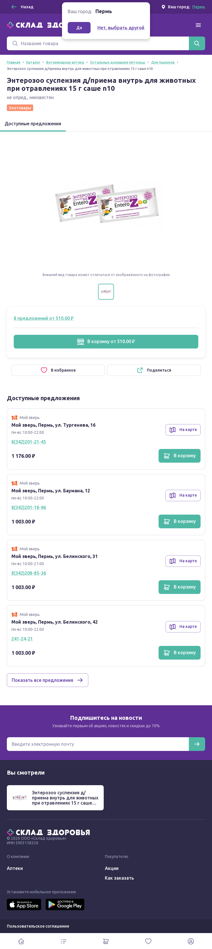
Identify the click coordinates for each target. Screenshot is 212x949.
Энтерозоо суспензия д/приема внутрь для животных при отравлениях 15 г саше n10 (65, 800)
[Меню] (198, 25)
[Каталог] (63, 941)
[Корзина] (106, 941)
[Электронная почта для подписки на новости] (98, 744)
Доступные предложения (33, 123)
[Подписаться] (197, 744)
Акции (112, 868)
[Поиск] (98, 43)
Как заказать (119, 878)
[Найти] (197, 43)
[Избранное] (148, 941)
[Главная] (50, 24)
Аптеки (15, 868)
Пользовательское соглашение (38, 926)
